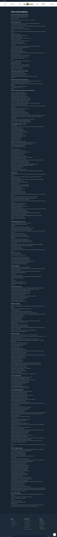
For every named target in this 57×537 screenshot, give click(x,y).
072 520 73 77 (51, 0)
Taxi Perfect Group (14, 524)
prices (20, 4)
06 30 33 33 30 (41, 527)
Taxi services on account (28, 529)
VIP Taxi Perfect (43, 4)
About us (37, 4)
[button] (54, 534)
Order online (52, 4)
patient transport (27, 527)
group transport (27, 522)
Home (5, 4)
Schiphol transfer (27, 524)
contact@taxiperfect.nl (42, 528)
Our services (12, 4)
